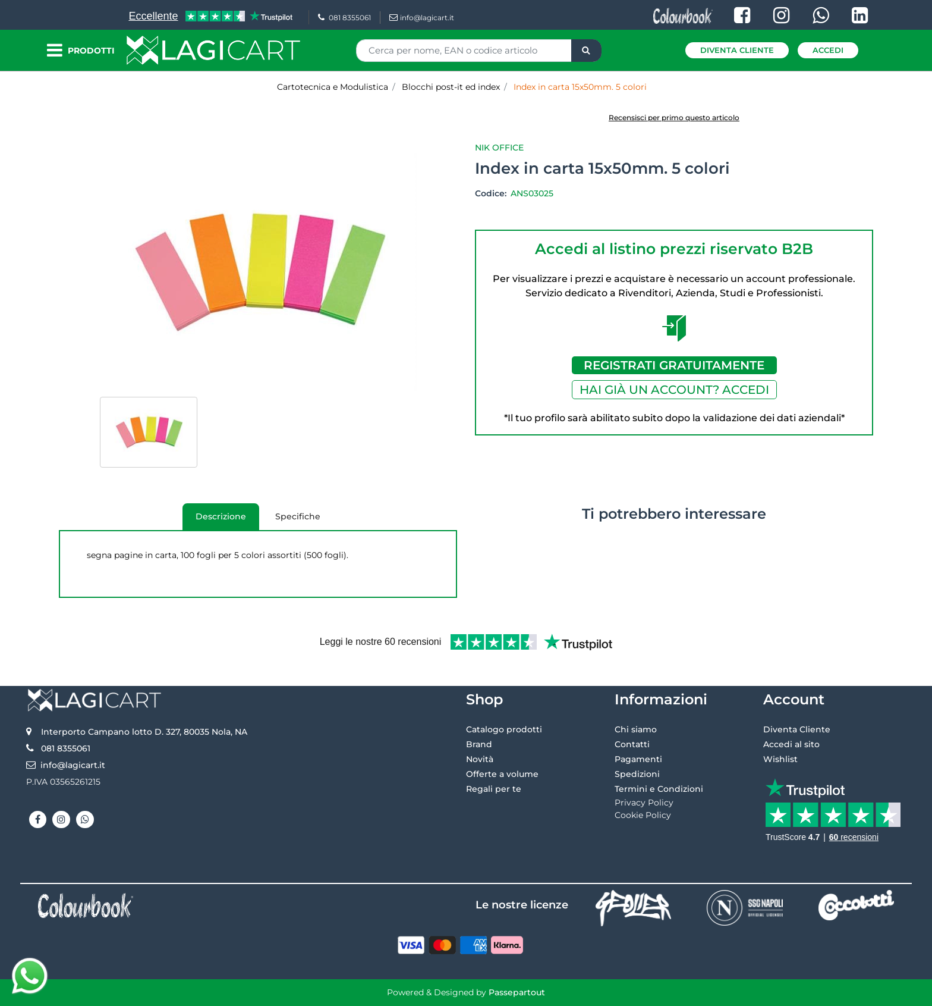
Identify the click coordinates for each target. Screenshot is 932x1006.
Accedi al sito (791, 744)
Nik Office (499, 147)
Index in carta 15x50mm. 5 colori (580, 87)
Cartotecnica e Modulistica (332, 87)
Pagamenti (638, 759)
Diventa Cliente (737, 50)
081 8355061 (344, 17)
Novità (479, 759)
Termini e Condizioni (659, 789)
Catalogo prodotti (504, 729)
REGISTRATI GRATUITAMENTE (674, 365)
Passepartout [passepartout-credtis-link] (517, 992)
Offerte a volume (502, 774)
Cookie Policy (643, 815)
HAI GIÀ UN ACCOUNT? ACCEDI (674, 390)
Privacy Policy (644, 802)
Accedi (828, 50)
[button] (586, 50)
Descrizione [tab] (214, 520)
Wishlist (780, 759)
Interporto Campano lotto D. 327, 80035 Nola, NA (144, 731)
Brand (479, 744)
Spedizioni (637, 774)
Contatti (632, 744)
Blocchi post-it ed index (451, 87)
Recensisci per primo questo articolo (674, 117)
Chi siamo (636, 729)
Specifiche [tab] (297, 516)
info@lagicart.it (421, 17)
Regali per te (493, 789)
